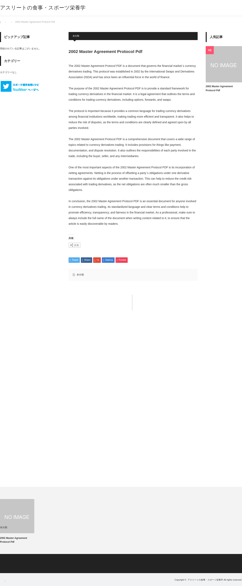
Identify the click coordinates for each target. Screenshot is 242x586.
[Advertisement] (133, 355)
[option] (21, 521)
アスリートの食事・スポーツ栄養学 (43, 7)
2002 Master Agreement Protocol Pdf (219, 88)
